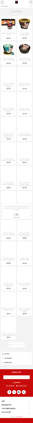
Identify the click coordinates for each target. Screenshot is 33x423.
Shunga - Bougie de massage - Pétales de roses (25, 134)
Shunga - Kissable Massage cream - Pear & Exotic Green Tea (24, 234)
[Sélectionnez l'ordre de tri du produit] (7, 420)
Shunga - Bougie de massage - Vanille (24, 159)
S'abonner (11, 386)
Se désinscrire (22, 386)
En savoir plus (16, 217)
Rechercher (31, 6)
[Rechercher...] (14, 6)
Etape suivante (23, 344)
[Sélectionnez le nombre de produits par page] (2, 420)
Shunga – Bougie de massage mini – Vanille (24, 109)
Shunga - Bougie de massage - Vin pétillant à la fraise (8, 184)
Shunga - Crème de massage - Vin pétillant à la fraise (8, 259)
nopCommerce (19, 416)
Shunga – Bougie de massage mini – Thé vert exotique (8, 110)
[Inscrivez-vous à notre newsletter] (16, 377)
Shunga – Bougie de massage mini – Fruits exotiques (8, 85)
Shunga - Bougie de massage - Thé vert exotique (8, 159)
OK (16, 214)
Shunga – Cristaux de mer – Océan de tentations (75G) (8, 334)
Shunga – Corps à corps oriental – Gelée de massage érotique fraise (24, 184)
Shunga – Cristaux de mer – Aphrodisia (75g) (8, 309)
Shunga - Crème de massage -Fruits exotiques (8, 233)
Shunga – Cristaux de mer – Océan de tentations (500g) (24, 310)
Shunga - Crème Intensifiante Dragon (24, 258)
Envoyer (17, 382)
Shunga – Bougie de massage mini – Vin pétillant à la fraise (8, 135)
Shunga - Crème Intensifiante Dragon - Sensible (8, 285)
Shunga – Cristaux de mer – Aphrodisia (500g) (24, 284)
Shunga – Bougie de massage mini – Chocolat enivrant (24, 60)
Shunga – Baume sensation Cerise (8, 33)
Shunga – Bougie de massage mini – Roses (24, 84)
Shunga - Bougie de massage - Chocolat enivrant (25, 34)
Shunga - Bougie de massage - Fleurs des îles (8, 59)
